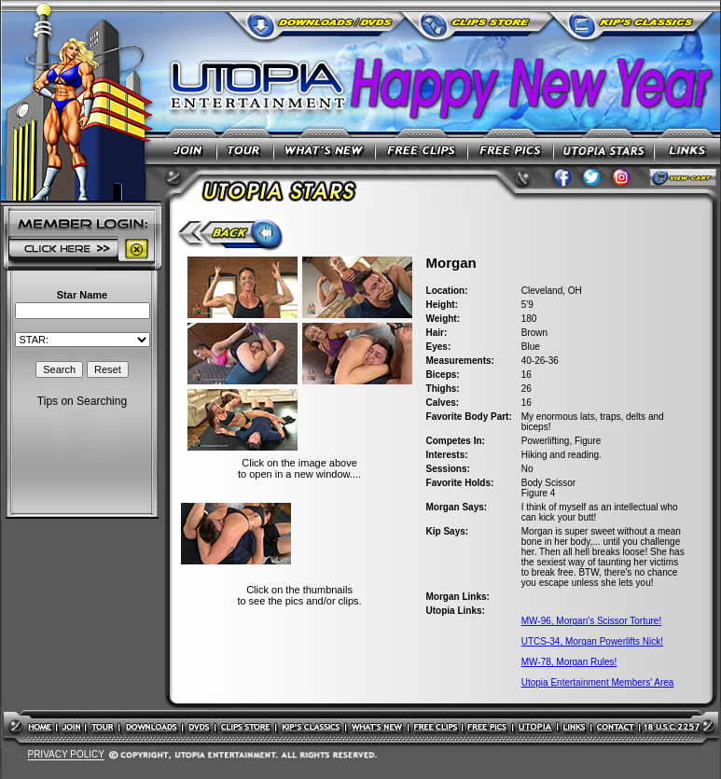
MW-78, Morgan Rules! (569, 662)
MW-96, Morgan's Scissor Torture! (591, 621)
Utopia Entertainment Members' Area (597, 682)
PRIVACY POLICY (65, 755)
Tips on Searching (82, 401)
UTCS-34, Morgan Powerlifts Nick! (592, 641)
